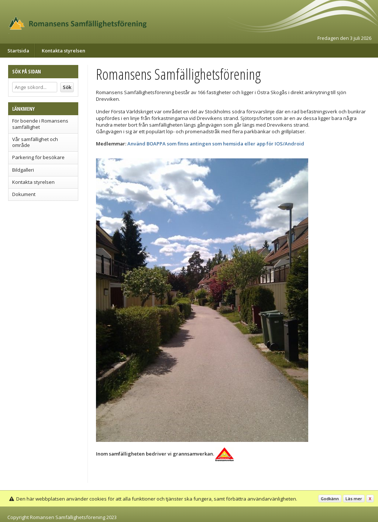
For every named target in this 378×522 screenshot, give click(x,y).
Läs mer (354, 498)
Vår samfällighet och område (35, 142)
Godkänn (330, 498)
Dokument (23, 194)
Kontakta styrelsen (63, 50)
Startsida (18, 50)
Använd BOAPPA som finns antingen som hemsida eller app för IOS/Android (215, 143)
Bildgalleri (23, 169)
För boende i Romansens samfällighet (40, 123)
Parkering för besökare (38, 157)
